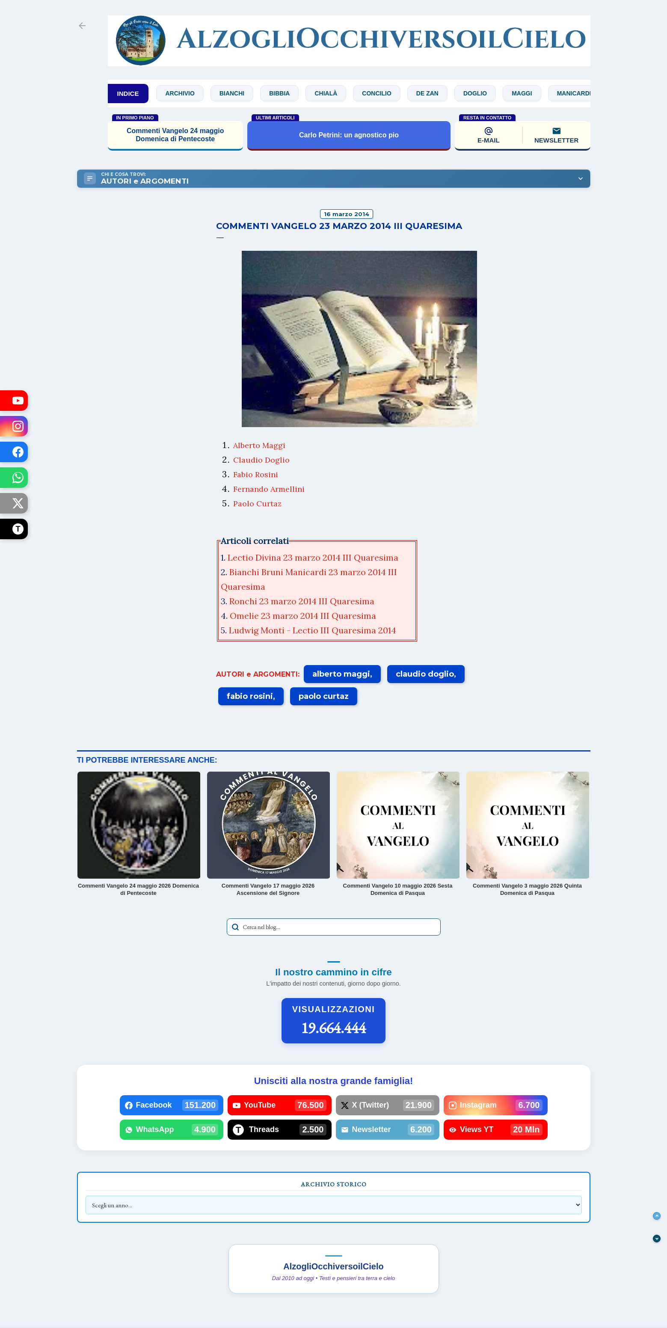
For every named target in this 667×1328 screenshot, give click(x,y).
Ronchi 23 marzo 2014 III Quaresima (302, 601)
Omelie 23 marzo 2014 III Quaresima (304, 615)
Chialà (332, 93)
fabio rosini (250, 696)
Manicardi (580, 93)
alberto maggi (341, 674)
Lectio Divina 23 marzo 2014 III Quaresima (313, 557)
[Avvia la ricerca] (235, 927)
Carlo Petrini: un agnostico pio (349, 135)
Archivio (186, 93)
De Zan (434, 93)
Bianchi (238, 93)
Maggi (528, 93)
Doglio (481, 93)
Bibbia (286, 93)
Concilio (383, 93)
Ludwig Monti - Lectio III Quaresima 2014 (313, 630)
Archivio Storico (334, 1184)
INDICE (128, 93)
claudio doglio (425, 674)
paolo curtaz (324, 696)
